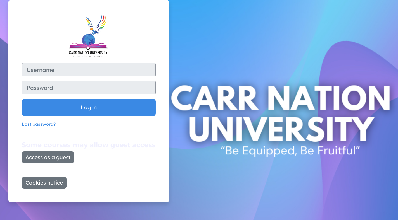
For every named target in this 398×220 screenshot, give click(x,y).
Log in (89, 107)
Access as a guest (47, 157)
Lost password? (39, 124)
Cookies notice (44, 182)
